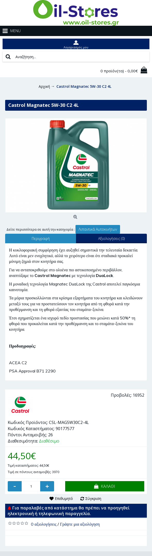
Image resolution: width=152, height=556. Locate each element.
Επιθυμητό (64, 498)
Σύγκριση (93, 498)
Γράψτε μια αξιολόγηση (80, 524)
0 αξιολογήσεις (43, 524)
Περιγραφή (41, 238)
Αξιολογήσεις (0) (111, 238)
